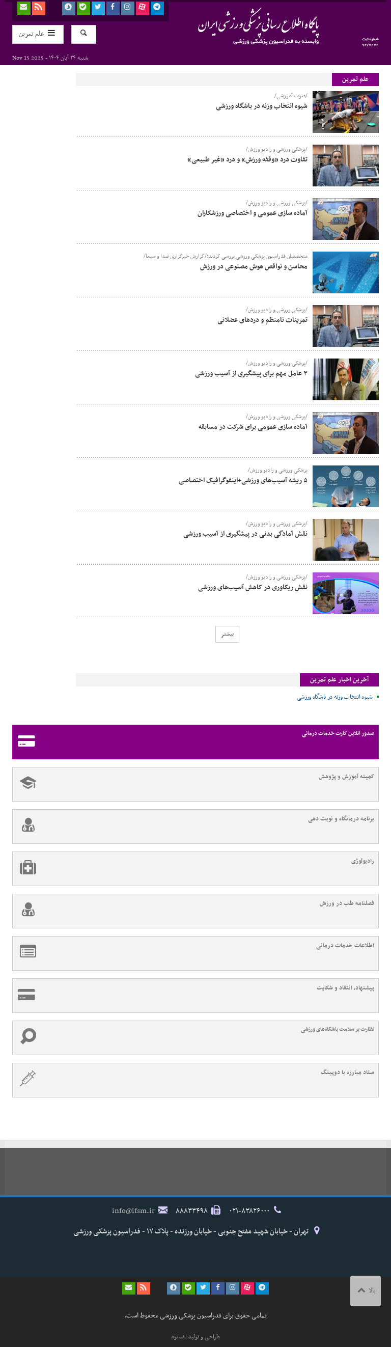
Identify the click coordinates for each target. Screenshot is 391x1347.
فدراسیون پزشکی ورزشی (239, 26)
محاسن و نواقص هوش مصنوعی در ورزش (254, 266)
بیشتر (227, 634)
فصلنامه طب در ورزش (193, 911)
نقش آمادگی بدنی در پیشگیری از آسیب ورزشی (245, 534)
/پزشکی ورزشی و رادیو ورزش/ (277, 149)
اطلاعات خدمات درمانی (193, 953)
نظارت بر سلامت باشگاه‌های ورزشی (193, 1038)
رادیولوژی (193, 869)
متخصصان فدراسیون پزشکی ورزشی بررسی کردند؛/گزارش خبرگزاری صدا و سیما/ (226, 256)
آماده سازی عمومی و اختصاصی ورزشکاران (253, 213)
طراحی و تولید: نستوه (196, 1337)
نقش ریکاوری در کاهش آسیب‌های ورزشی (253, 587)
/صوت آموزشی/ (291, 96)
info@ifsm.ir (133, 1211)
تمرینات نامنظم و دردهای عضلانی (262, 320)
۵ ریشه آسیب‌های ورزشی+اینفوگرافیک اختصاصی (243, 480)
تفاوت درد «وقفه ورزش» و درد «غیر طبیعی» (247, 160)
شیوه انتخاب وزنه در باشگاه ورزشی (262, 106)
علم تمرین (355, 79)
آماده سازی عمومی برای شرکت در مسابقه (253, 427)
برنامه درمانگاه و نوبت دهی (193, 826)
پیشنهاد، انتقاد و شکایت (193, 995)
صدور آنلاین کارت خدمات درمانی (193, 742)
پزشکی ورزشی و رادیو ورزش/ (278, 470)
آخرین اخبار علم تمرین (339, 679)
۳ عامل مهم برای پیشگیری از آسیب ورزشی (251, 373)
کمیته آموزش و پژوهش (193, 784)
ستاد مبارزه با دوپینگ (193, 1080)
